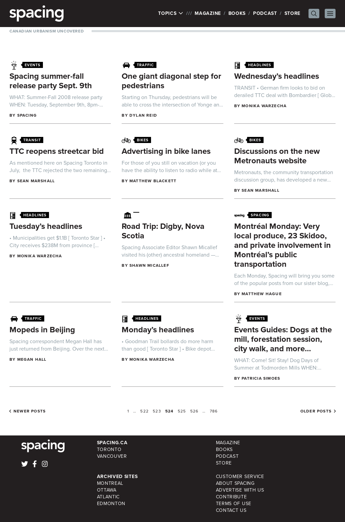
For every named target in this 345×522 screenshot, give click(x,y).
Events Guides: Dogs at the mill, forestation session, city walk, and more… (283, 339)
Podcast (265, 13)
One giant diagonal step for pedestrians (171, 81)
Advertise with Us (240, 490)
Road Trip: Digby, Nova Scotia (163, 231)
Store (293, 13)
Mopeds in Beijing (42, 330)
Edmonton (111, 503)
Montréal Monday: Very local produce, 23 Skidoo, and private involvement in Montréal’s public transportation (282, 245)
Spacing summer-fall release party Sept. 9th (50, 81)
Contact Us (231, 510)
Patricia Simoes (261, 378)
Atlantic (108, 496)
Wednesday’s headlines (276, 76)
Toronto (109, 449)
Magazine (208, 13)
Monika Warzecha (264, 106)
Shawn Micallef (149, 265)
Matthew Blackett (152, 181)
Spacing (27, 115)
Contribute (231, 496)
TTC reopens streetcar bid (56, 151)
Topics (170, 13)
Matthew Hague (262, 294)
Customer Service (240, 476)
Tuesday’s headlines (45, 226)
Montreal (110, 483)
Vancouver (112, 456)
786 (214, 411)
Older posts (315, 411)
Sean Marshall (36, 181)
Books (237, 13)
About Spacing (235, 483)
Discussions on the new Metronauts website (277, 156)
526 (194, 411)
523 (157, 411)
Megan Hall (32, 359)
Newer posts (30, 411)
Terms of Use (233, 503)
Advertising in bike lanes (166, 151)
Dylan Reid (143, 115)
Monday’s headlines (158, 330)
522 (144, 411)
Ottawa (107, 490)
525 (182, 411)
